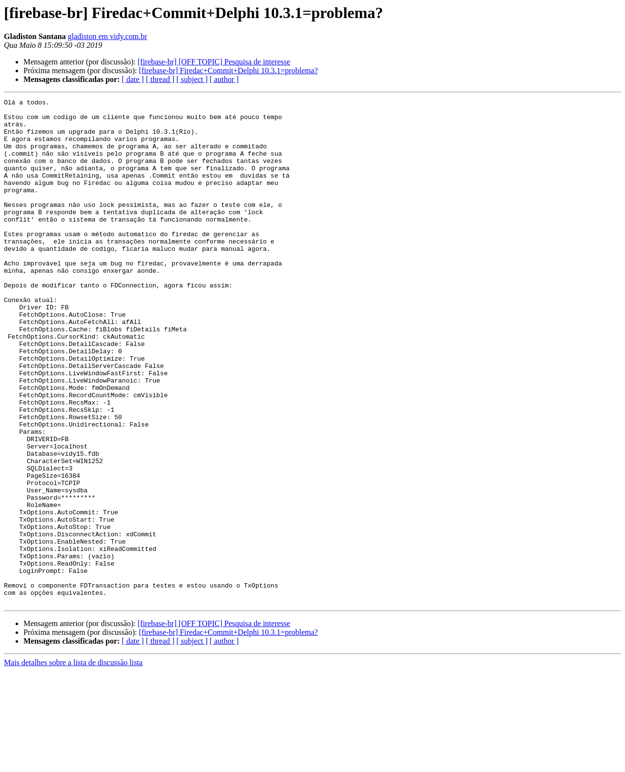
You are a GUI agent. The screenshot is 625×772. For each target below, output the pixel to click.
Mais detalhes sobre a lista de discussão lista (73, 763)
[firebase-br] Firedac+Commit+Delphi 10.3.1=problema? (228, 70)
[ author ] (224, 79)
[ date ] (133, 79)
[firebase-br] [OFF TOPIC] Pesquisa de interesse (214, 62)
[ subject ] (192, 79)
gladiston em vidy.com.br (107, 36)
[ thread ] (160, 79)
